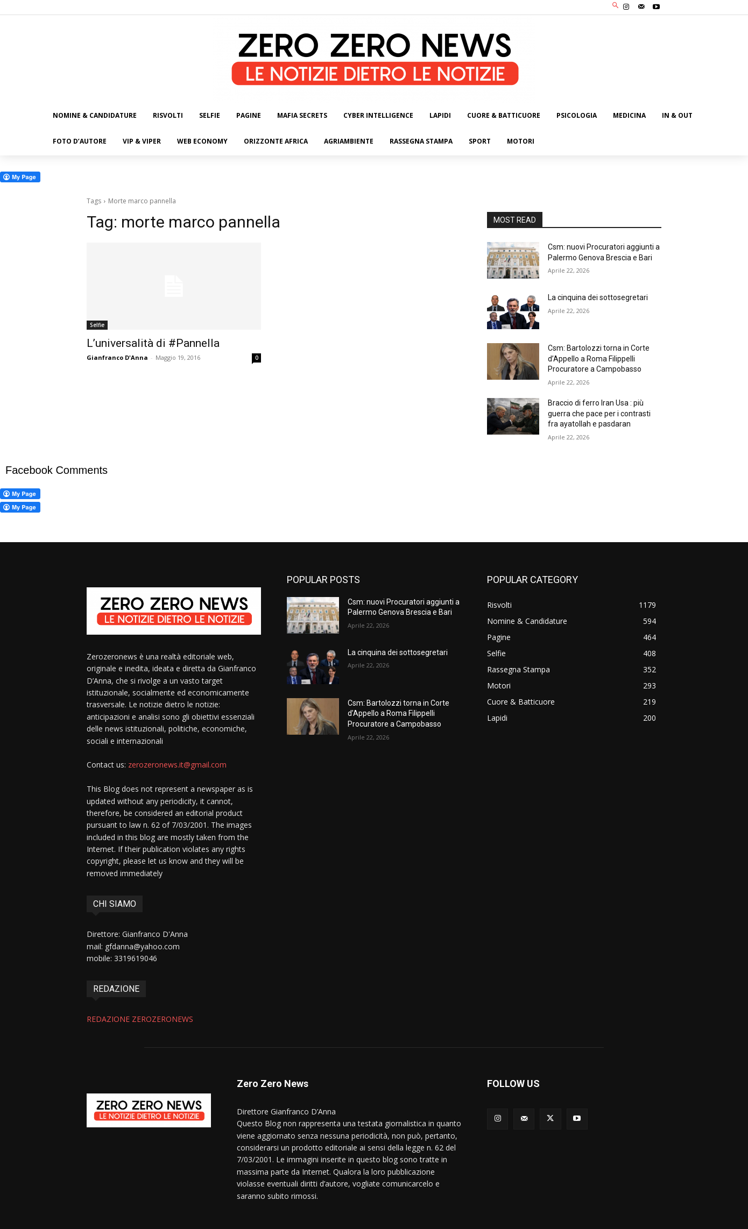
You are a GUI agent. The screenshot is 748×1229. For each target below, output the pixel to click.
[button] (616, 6)
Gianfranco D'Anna (117, 357)
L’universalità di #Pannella (153, 343)
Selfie (97, 325)
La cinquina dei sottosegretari (598, 297)
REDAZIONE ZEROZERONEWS (140, 1019)
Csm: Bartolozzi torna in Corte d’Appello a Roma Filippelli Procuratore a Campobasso (599, 358)
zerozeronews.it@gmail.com (177, 764)
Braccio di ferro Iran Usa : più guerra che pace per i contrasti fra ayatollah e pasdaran (599, 413)
